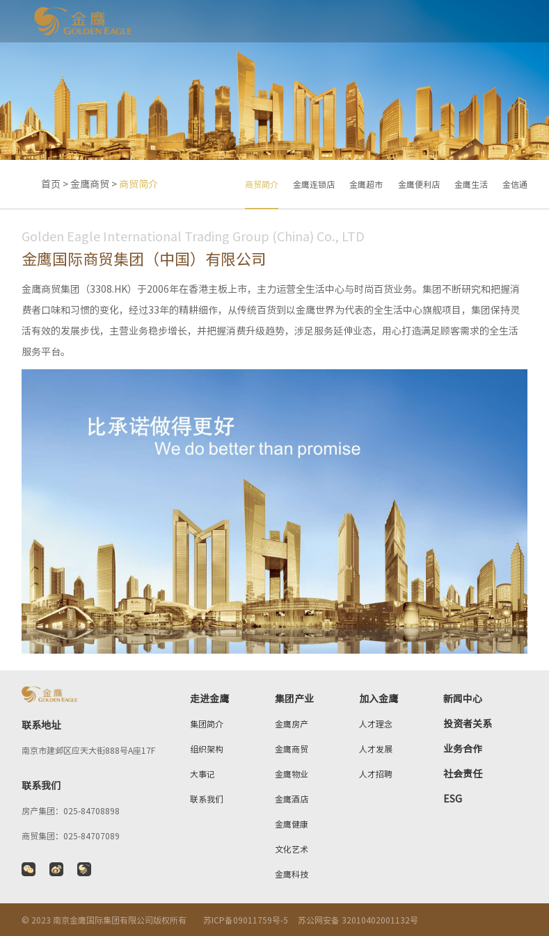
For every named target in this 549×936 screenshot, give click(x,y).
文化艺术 (291, 849)
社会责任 (462, 774)
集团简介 (206, 724)
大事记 (202, 774)
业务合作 (462, 749)
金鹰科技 (291, 874)
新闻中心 (462, 699)
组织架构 (206, 749)
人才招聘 (375, 774)
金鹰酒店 (291, 799)
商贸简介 (261, 184)
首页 (51, 184)
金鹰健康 (291, 824)
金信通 (514, 184)
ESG (452, 799)
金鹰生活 (471, 184)
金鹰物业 (291, 774)
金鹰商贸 (89, 184)
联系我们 (206, 799)
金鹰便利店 (419, 184)
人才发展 (375, 749)
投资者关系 (467, 724)
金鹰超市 (366, 184)
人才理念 (375, 724)
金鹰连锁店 (314, 184)
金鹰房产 (291, 724)
